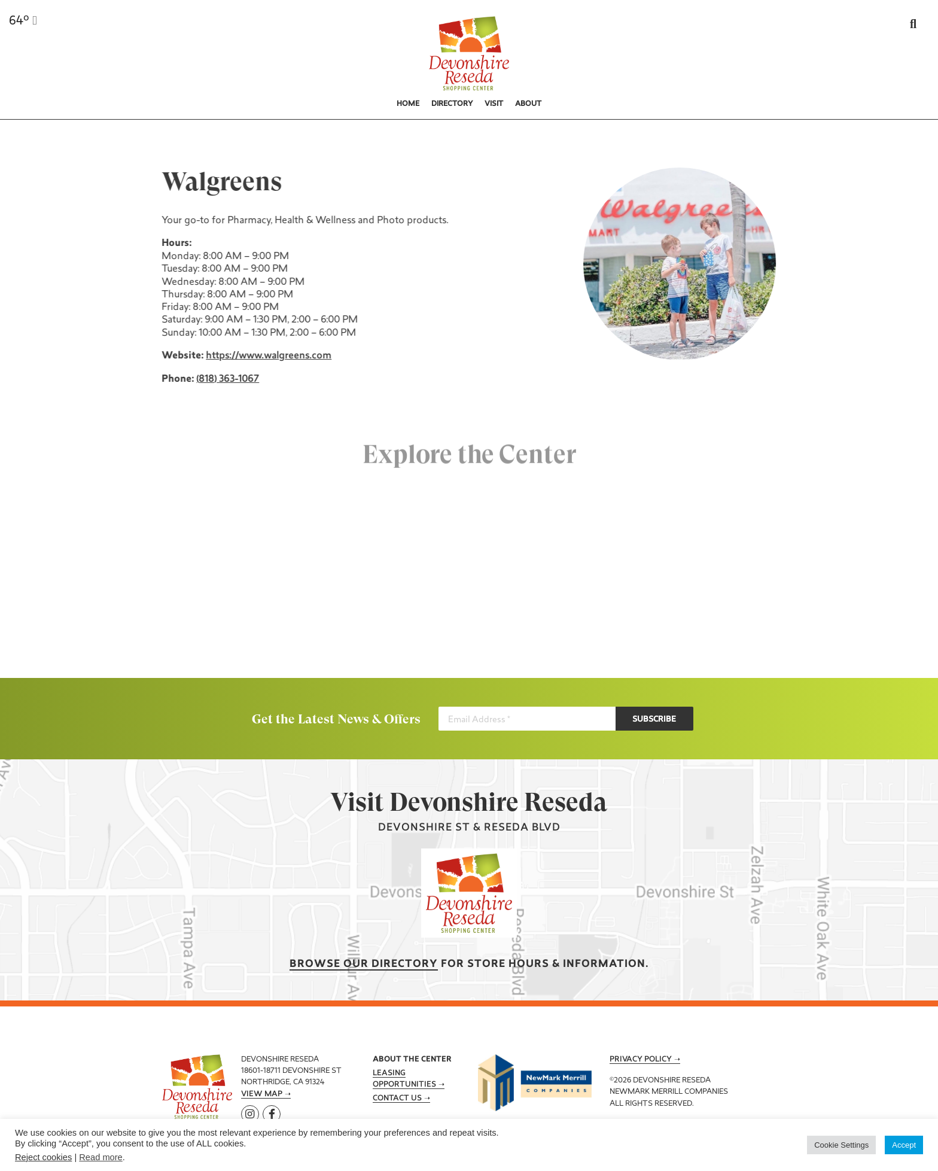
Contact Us (397, 1098)
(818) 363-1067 (225, 379)
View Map (261, 1094)
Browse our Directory (364, 964)
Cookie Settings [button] (841, 1144)
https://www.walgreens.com (267, 356)
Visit (494, 104)
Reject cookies (43, 1157)
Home (408, 104)
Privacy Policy (641, 1059)
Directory (452, 104)
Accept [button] (904, 1144)
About (528, 104)
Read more (101, 1157)
